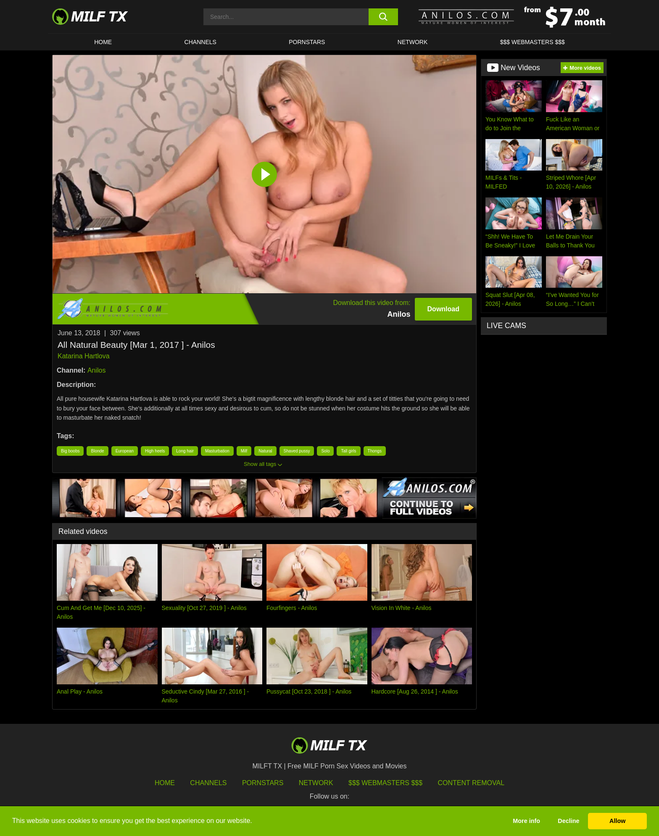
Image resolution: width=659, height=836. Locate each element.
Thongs (375, 451)
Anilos (96, 370)
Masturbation (217, 451)
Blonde (97, 451)
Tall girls (348, 451)
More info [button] (526, 821)
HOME (103, 42)
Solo (325, 451)
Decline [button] (568, 821)
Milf (244, 451)
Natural (265, 451)
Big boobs (70, 451)
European (125, 451)
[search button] (383, 16)
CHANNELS (200, 42)
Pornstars (307, 42)
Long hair (185, 451)
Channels (208, 782)
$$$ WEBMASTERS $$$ (532, 42)
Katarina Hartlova (84, 356)
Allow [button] (617, 821)
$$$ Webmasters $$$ (385, 782)
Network (413, 42)
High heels (155, 451)
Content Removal (471, 782)
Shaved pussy (297, 451)
